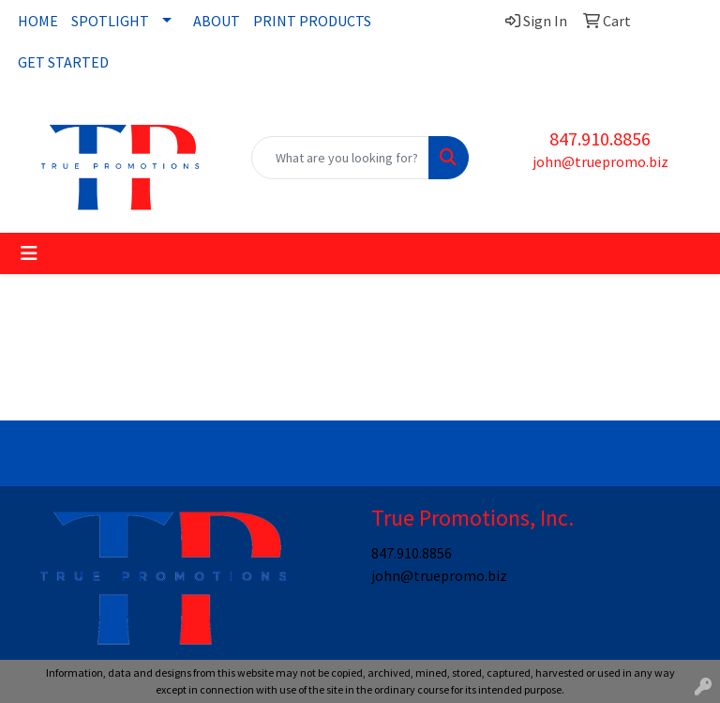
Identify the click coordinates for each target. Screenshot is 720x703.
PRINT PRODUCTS (312, 20)
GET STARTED (63, 62)
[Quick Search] (340, 157)
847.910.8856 (600, 138)
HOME (38, 20)
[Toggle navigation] (29, 253)
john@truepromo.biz (600, 161)
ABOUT (216, 20)
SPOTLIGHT (110, 20)
